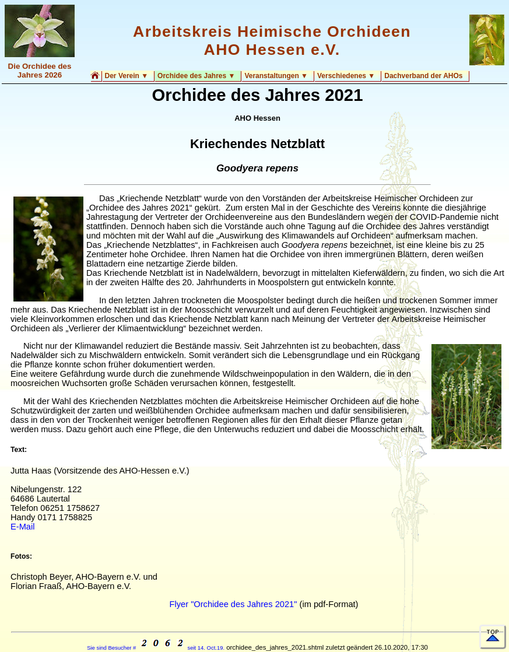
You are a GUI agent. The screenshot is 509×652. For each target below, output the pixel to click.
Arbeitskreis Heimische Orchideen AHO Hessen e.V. (272, 40)
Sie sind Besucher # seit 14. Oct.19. (155, 647)
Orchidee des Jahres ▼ (196, 76)
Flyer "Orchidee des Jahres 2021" (233, 604)
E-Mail (22, 526)
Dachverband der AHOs (423, 76)
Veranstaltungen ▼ (276, 76)
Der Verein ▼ (127, 76)
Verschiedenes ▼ (346, 76)
